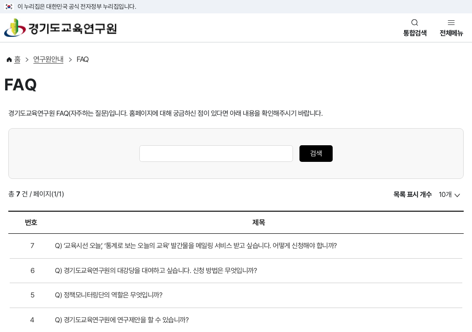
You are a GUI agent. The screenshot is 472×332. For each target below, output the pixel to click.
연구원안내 (48, 59)
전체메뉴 (451, 33)
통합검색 (414, 33)
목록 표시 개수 (412, 194)
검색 (316, 153)
